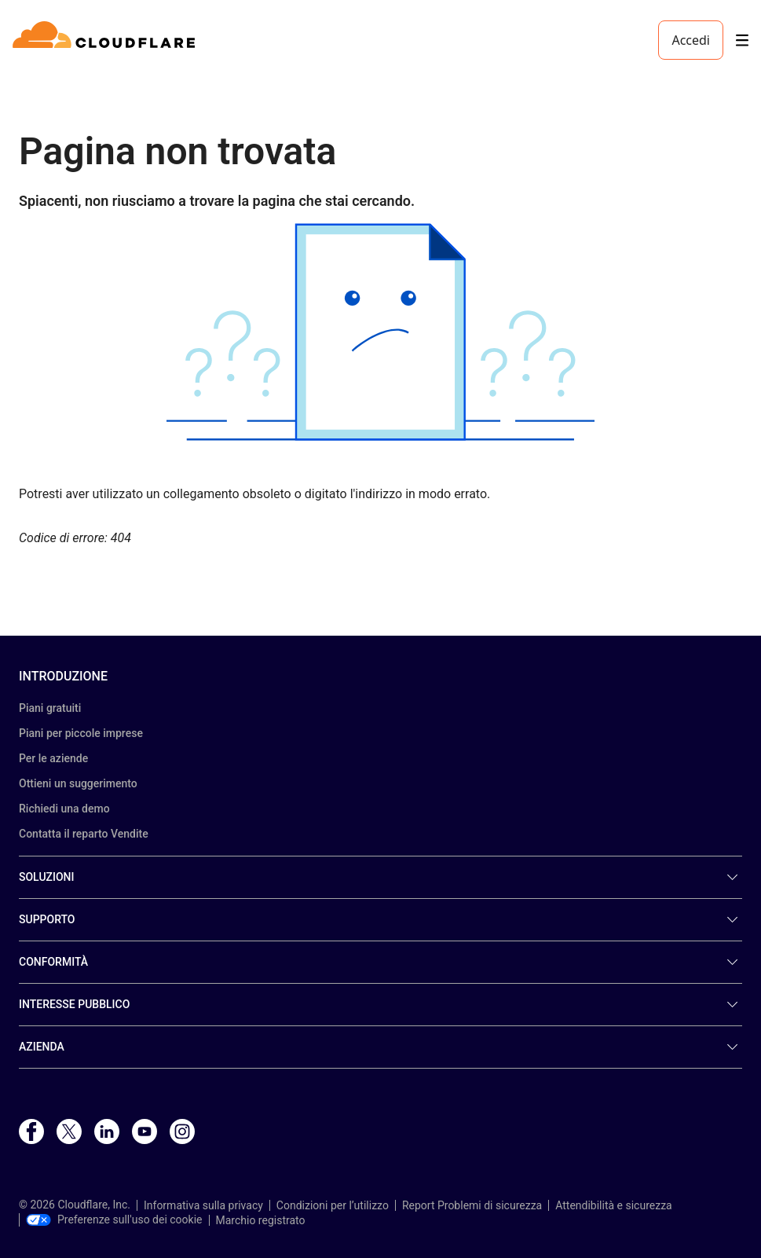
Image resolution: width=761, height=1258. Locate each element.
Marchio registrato (260, 1220)
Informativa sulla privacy (203, 1205)
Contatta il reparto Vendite (83, 833)
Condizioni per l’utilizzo (332, 1205)
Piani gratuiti (50, 708)
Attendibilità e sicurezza (613, 1205)
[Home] (106, 40)
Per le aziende (53, 758)
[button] (380, 332)
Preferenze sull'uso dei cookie (114, 1219)
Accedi (690, 40)
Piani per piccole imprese (81, 733)
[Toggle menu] (742, 40)
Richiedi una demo (64, 808)
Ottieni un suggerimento (78, 783)
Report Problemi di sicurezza (472, 1205)
